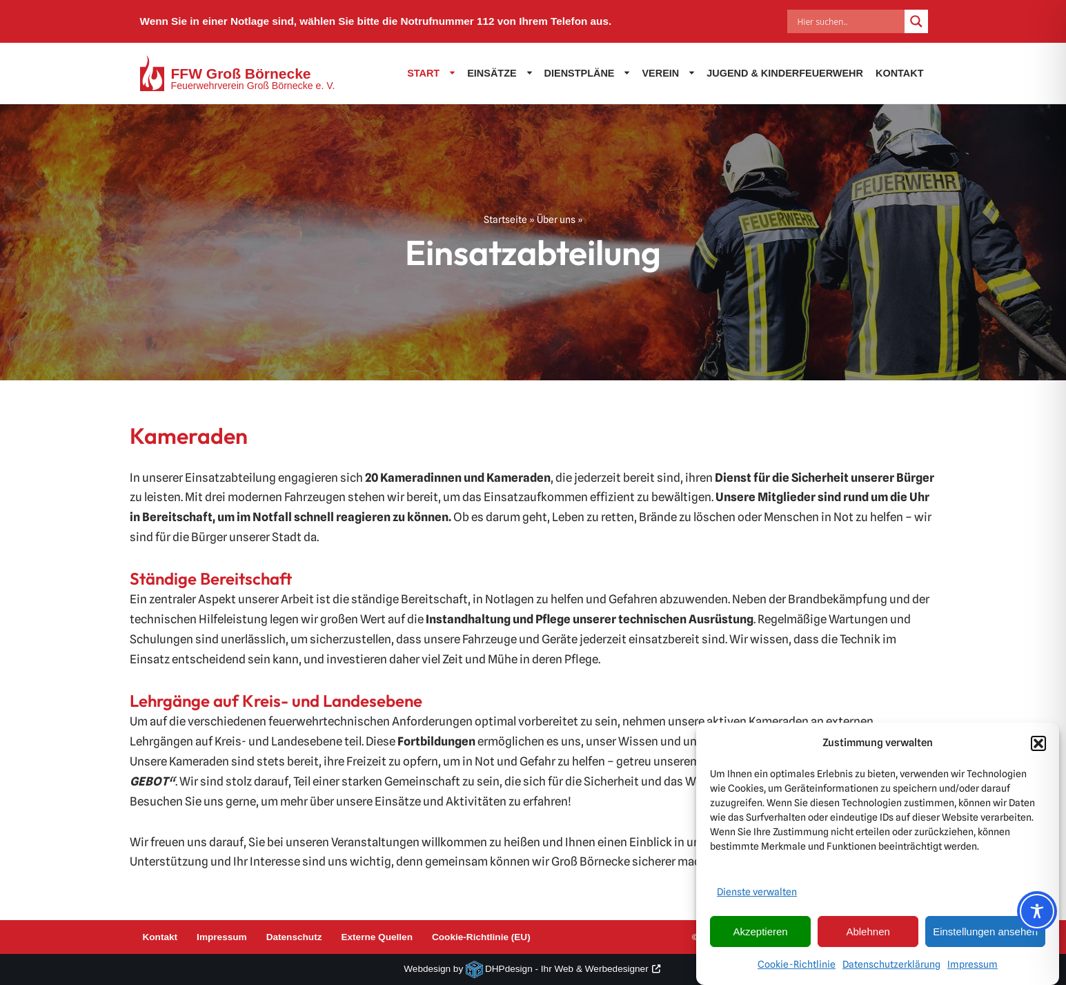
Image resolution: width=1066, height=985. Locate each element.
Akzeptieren (760, 936)
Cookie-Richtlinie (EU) (481, 937)
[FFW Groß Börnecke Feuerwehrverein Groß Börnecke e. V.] (237, 73)
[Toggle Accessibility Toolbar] (1037, 911)
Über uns (556, 219)
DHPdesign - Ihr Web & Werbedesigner (567, 969)
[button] (1038, 748)
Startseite (505, 219)
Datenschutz (294, 937)
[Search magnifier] (916, 21)
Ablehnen (867, 936)
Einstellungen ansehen (985, 936)
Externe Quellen (377, 937)
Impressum (972, 969)
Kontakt (900, 73)
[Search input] (849, 21)
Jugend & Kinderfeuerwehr (785, 73)
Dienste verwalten (757, 897)
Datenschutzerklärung (891, 969)
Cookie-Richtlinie (797, 969)
